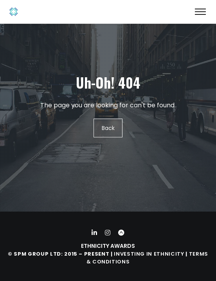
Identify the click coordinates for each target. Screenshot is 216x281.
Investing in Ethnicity (149, 254)
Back (108, 128)
